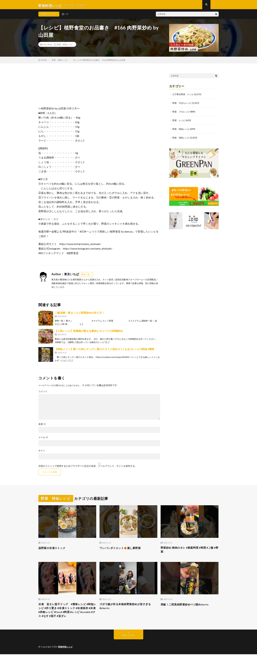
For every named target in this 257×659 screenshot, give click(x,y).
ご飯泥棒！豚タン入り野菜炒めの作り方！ (80, 314)
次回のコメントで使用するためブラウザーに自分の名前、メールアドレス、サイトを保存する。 (87, 468)
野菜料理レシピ (66, 651)
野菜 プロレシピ (181, 113)
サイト (41, 453)
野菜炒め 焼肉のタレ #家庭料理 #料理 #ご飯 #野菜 (189, 552)
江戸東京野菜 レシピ (183, 96)
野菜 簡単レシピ (181, 139)
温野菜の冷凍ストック (53, 550)
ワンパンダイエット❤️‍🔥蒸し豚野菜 (122, 550)
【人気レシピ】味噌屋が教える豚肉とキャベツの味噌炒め (89, 333)
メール (43, 439)
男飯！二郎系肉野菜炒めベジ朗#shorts (187, 607)
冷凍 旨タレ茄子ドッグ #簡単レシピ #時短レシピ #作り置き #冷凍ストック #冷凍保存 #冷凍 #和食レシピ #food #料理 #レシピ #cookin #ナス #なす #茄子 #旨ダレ (67, 614)
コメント (43, 393)
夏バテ (65, 16)
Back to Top (128, 640)
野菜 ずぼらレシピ (182, 105)
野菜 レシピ (179, 122)
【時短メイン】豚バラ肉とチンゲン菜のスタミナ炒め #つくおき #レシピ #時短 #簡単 (104, 351)
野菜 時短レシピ (65, 47)
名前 (42, 426)
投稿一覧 (85, 276)
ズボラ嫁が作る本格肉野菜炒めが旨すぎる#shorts (128, 610)
